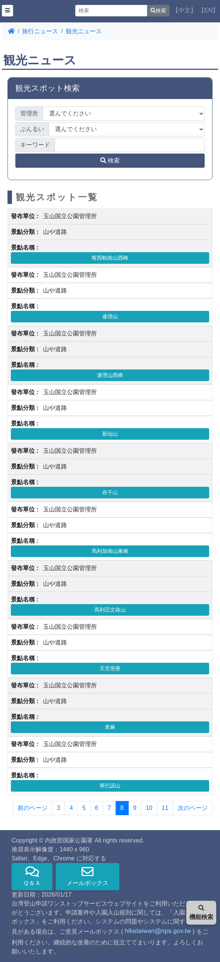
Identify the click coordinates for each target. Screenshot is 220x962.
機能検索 (201, 912)
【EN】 (208, 10)
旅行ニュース (40, 31)
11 (165, 808)
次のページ (193, 808)
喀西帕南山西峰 (110, 258)
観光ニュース (84, 31)
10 (149, 808)
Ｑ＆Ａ (32, 876)
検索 (158, 10)
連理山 (110, 316)
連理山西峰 (110, 375)
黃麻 (110, 727)
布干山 (110, 492)
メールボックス (87, 876)
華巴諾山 (110, 786)
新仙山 (110, 434)
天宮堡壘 (110, 668)
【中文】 (184, 10)
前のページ (33, 808)
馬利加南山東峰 (110, 551)
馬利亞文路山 (110, 610)
